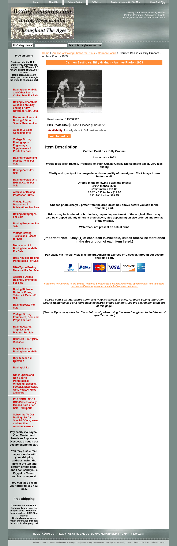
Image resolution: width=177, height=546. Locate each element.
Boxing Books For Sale (24, 306)
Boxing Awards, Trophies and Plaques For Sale (23, 329)
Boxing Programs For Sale (26, 225)
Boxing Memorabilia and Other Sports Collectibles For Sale (25, 92)
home (36, 2)
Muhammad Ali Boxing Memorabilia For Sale (25, 248)
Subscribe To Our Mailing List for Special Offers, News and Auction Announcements (25, 420)
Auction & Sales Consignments (22, 131)
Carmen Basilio (107, 53)
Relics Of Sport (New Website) (25, 341)
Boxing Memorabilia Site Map (125, 2)
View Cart (155, 2)
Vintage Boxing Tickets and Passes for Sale (25, 236)
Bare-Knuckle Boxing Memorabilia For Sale (26, 259)
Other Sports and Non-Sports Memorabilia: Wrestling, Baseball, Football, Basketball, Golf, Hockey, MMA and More (25, 383)
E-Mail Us (96, 2)
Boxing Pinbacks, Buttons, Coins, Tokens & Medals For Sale (25, 294)
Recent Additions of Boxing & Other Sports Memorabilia (25, 120)
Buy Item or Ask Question (22, 360)
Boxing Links (21, 367)
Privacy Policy (75, 2)
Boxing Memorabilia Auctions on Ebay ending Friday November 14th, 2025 (25, 106)
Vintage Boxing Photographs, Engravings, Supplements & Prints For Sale (22, 145)
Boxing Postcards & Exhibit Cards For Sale (25, 182)
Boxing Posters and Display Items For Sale (25, 160)
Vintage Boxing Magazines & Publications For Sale (26, 204)
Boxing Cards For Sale (23, 172)
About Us (53, 2)
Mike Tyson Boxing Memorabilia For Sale (26, 269)
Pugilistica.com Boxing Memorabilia (25, 350)
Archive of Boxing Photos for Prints (73, 53)
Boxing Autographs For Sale (25, 215)
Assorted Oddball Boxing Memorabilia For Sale (25, 279)
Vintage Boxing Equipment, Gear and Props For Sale (26, 317)
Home (45, 53)
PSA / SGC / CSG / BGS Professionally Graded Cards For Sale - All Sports (25, 404)
